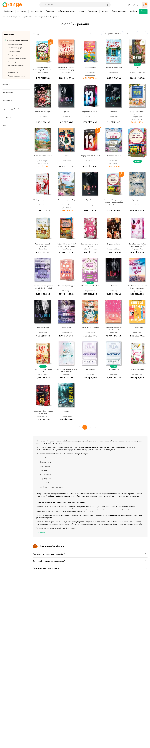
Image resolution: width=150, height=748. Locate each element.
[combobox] (71, 4)
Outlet (143, 11)
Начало (5, 17)
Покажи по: (131, 34)
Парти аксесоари (119, 11)
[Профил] (138, 5)
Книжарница (8, 11)
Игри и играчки (36, 11)
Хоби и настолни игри (66, 11)
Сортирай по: (95, 34)
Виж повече (40, 532)
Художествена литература (33, 17)
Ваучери (105, 11)
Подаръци (50, 11)
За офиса (133, 11)
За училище (22, 11)
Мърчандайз (93, 11)
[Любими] (133, 5)
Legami (81, 11)
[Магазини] (129, 5)
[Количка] (145, 5)
